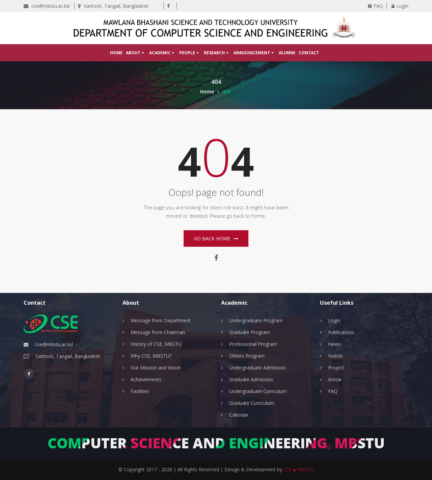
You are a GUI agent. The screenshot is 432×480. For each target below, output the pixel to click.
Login (400, 6)
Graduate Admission (251, 379)
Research (216, 53)
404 (226, 91)
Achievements (146, 379)
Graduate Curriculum (251, 403)
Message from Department (161, 320)
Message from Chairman (158, 332)
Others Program (247, 356)
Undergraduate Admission (257, 367)
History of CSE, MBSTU (156, 344)
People (189, 53)
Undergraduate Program (255, 320)
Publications (341, 332)
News (334, 344)
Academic (161, 53)
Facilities (140, 391)
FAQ (375, 6)
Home (116, 53)
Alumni (287, 53)
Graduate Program (249, 332)
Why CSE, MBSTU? (151, 356)
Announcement (254, 53)
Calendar (238, 415)
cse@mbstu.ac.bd (47, 6)
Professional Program (253, 344)
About (135, 53)
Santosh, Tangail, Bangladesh (113, 6)
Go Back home (216, 238)
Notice (335, 356)
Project (336, 367)
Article (335, 379)
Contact (309, 53)
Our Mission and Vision (156, 367)
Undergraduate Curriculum (258, 391)
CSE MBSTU (299, 469)
